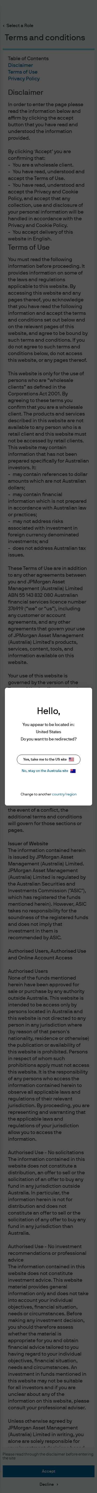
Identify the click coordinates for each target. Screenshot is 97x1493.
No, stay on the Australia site (49, 771)
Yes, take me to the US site (48, 759)
